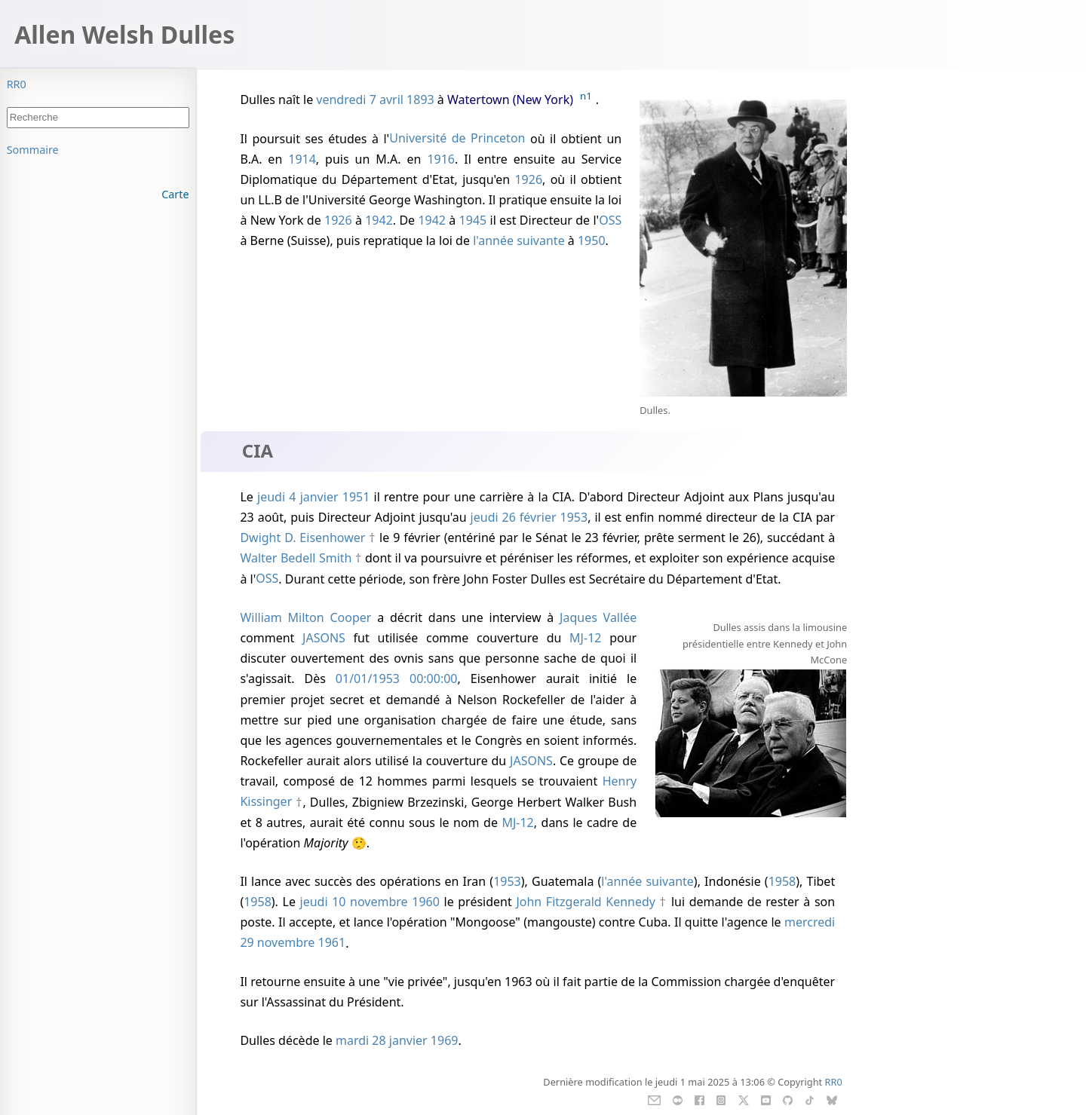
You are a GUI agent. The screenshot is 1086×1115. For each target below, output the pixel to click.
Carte (175, 194)
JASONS (323, 637)
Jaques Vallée (598, 617)
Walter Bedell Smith (295, 558)
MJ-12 (585, 637)
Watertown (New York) (510, 99)
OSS (610, 220)
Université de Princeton (457, 138)
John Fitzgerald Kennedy (585, 901)
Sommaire (33, 149)
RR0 (16, 84)
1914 (302, 159)
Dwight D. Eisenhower (302, 537)
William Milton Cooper (305, 617)
